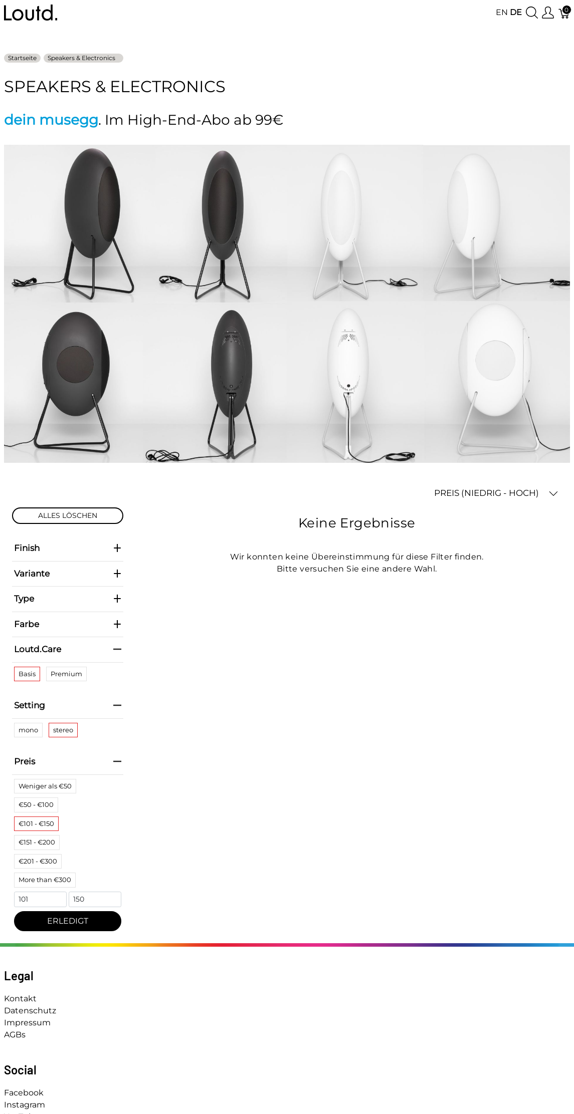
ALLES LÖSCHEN (67, 515)
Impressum (27, 1022)
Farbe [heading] (67, 624)
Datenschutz (30, 1010)
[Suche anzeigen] (532, 13)
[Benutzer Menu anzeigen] (548, 13)
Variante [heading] (67, 574)
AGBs (15, 1034)
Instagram (24, 1104)
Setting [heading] (67, 705)
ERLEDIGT (67, 921)
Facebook (24, 1092)
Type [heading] (67, 599)
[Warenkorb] (564, 13)
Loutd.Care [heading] (67, 649)
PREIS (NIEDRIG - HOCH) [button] (496, 493)
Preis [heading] (67, 761)
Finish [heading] (67, 548)
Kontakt (20, 998)
